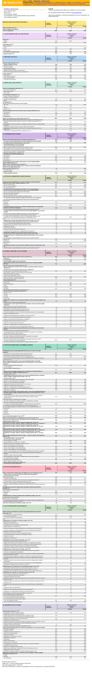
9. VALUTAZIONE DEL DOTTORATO (56, 5)
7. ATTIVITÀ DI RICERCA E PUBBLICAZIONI (18, 345)
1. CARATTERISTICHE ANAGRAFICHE (43, 2)
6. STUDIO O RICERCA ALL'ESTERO (61, 3)
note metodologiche (77, 12)
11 (41, 472)
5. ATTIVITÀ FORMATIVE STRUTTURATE (40, 3)
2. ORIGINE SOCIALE (60, 2)
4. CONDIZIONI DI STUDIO (12, 134)
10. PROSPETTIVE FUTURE (74, 5)
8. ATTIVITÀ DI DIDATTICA (39, 5)
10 (23, 415)
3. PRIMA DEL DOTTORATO (73, 2)
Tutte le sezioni (86, 5)
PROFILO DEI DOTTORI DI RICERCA (15, 22)
